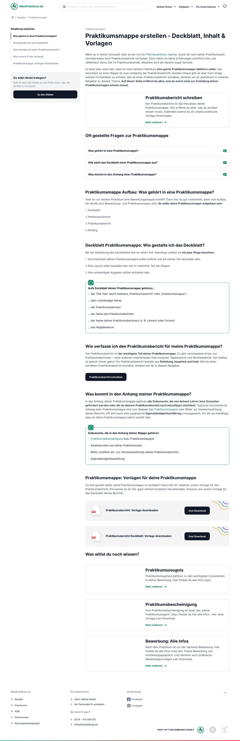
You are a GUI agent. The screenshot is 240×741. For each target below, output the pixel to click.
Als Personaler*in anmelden (89, 704)
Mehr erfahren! (156, 122)
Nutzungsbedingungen (27, 723)
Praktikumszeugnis (166, 409)
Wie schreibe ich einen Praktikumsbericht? (36, 49)
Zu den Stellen (45, 94)
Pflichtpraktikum (156, 54)
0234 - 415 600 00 (85, 719)
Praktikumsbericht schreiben (105, 377)
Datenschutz (22, 717)
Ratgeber (21, 17)
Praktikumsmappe (38, 17)
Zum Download (197, 510)
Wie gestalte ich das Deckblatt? (30, 42)
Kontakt (19, 699)
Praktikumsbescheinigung (107, 438)
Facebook (135, 699)
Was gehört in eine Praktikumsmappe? (35, 36)
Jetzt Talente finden (85, 699)
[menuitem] (166, 6)
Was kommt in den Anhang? (28, 56)
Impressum (21, 705)
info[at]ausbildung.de (86, 724)
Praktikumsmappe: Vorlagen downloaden (35, 63)
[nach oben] (225, 692)
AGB (17, 711)
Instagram (135, 705)
